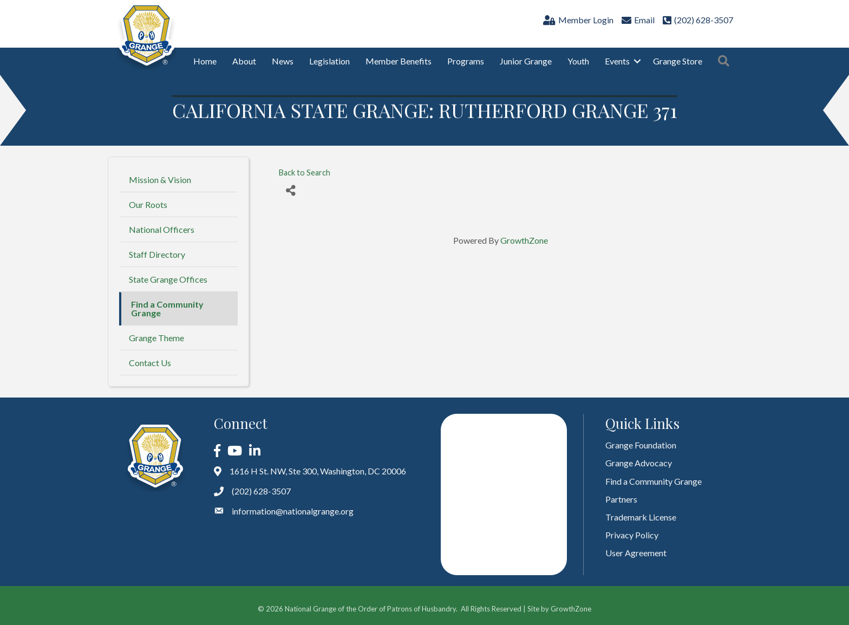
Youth (578, 61)
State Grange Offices (168, 279)
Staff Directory (157, 254)
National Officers (161, 229)
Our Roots (148, 204)
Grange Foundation (640, 445)
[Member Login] (576, 20)
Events (617, 61)
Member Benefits (398, 61)
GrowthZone (524, 240)
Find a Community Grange (167, 308)
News (282, 61)
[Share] (291, 191)
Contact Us (150, 362)
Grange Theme (156, 338)
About (244, 61)
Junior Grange (526, 61)
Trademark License (640, 517)
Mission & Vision (160, 179)
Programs (465, 61)
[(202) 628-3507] (696, 20)
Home (205, 61)
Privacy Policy (631, 535)
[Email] (637, 20)
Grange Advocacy (638, 463)
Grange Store (677, 61)
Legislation (329, 61)
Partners (621, 499)
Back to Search (304, 172)
